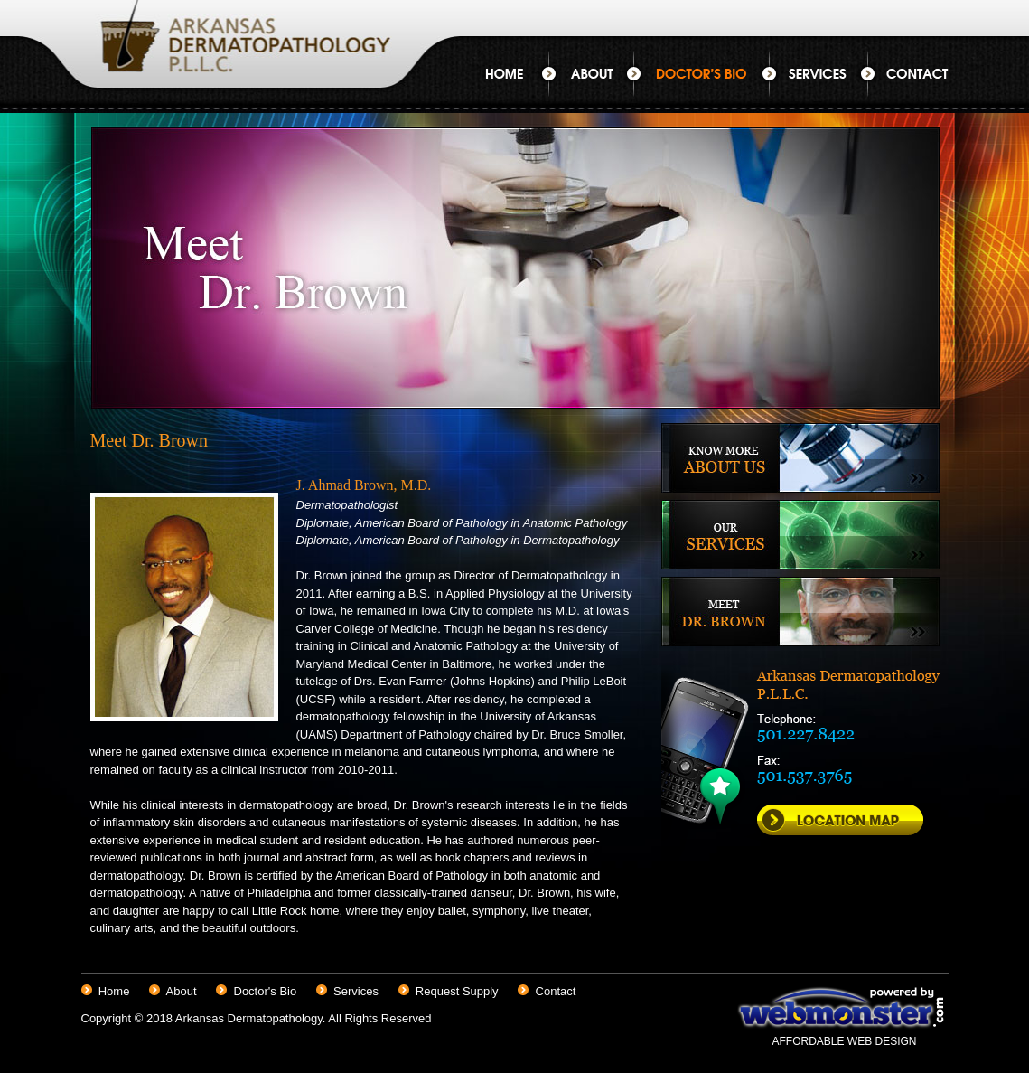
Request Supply (457, 991)
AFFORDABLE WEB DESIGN (844, 1041)
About (591, 74)
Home (516, 74)
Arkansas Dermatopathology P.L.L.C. (239, 56)
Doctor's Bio (702, 74)
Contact (908, 74)
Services (819, 74)
